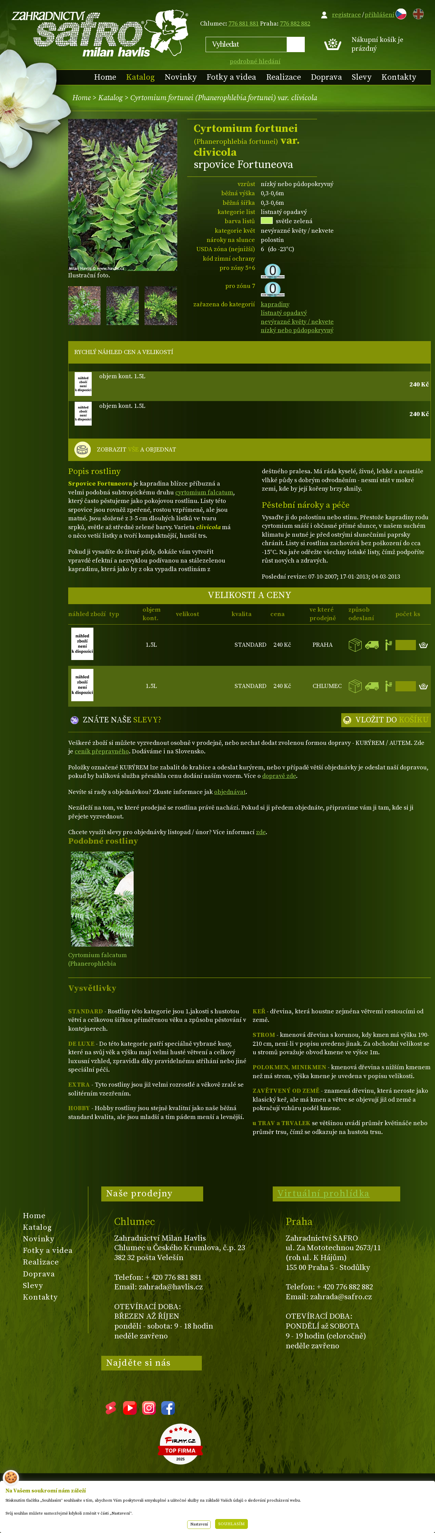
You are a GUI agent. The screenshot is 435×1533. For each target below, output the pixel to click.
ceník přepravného (102, 751)
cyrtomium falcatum (204, 492)
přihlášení (379, 15)
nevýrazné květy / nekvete (297, 322)
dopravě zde (279, 776)
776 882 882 (295, 24)
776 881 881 (243, 24)
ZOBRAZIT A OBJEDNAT (136, 449)
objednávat (229, 792)
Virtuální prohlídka (323, 1193)
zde (261, 832)
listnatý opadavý (284, 313)
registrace (346, 15)
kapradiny (275, 304)
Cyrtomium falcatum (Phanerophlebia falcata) (97, 964)
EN (417, 13)
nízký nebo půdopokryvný (297, 330)
